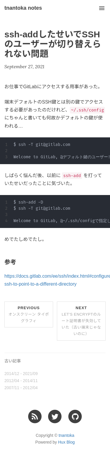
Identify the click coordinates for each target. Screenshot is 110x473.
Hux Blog (66, 442)
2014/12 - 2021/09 (21, 373)
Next (81, 321)
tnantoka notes (23, 8)
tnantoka (67, 435)
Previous (29, 314)
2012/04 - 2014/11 (21, 380)
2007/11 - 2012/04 (21, 387)
